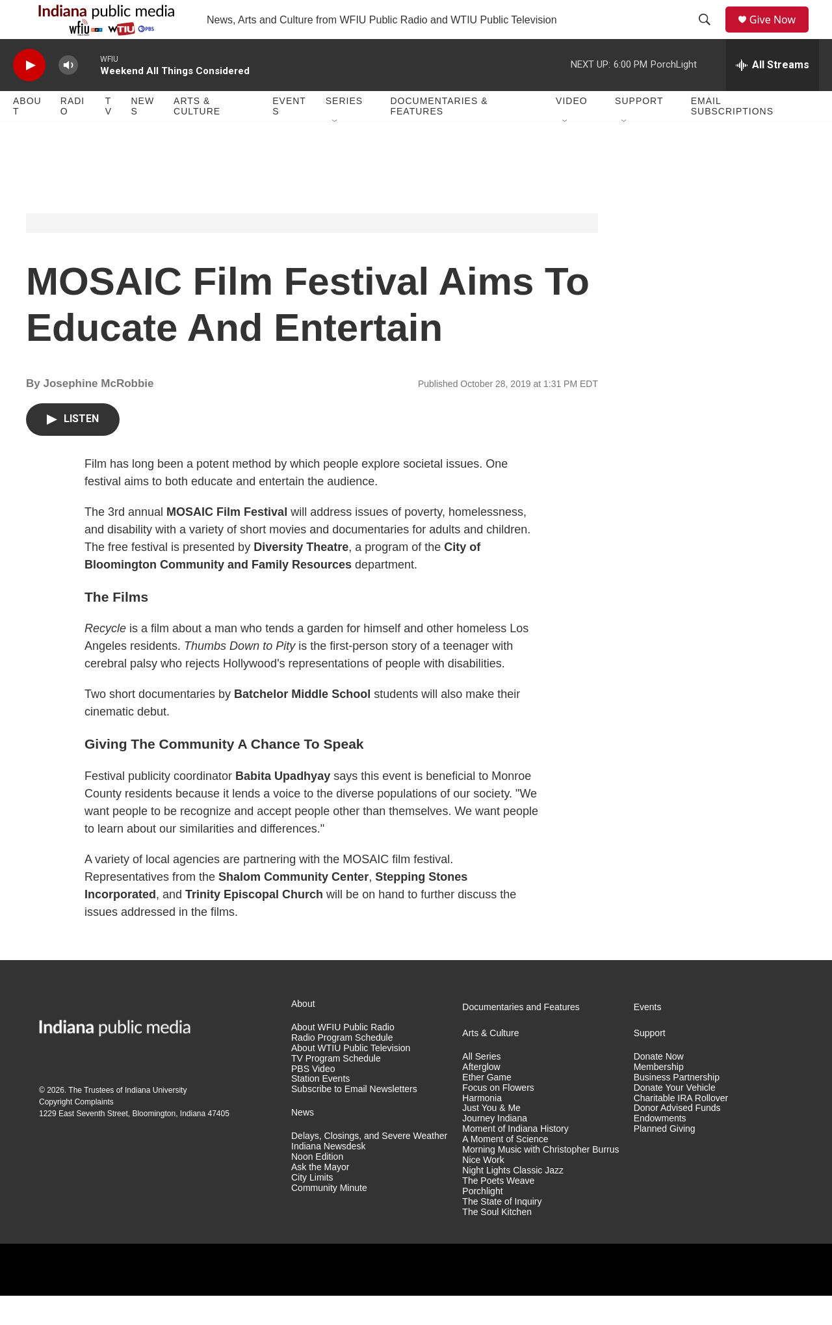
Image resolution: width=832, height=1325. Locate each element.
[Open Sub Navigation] (335, 151)
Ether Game (486, 1107)
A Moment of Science (505, 1168)
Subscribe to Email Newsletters (354, 1118)
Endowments (660, 1148)
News (142, 135)
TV (108, 135)
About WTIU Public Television (350, 1077)
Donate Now (659, 1086)
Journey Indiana (494, 1148)
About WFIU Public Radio (343, 1057)
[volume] (68, 94)
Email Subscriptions (732, 135)
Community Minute (329, 1217)
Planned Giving (665, 1158)
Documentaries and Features (521, 1036)
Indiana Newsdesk (328, 1176)
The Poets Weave (498, 1210)
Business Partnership (677, 1107)
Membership (659, 1096)
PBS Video (313, 1098)
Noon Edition (317, 1186)
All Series (481, 1086)
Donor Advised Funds (677, 1137)
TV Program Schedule (336, 1088)
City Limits (312, 1207)
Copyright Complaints (76, 1131)
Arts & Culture (197, 135)
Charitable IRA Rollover (681, 1127)
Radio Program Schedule (342, 1067)
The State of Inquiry (501, 1231)
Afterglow (481, 1096)
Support (639, 130)
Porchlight (482, 1220)
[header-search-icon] (709, 34)
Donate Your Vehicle (675, 1117)
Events (289, 135)
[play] (29, 94)
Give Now (780, 34)
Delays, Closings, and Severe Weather (369, 1165)
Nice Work (483, 1189)
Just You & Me (491, 1137)
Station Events (320, 1108)
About (27, 135)
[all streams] (772, 94)
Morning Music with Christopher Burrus (540, 1179)
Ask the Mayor (320, 1196)
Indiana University (156, 1119)
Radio (72, 135)
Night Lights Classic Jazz (513, 1200)
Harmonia (482, 1127)
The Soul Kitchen (497, 1241)
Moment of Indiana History (515, 1158)
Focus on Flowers (498, 1117)
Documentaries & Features (439, 135)
